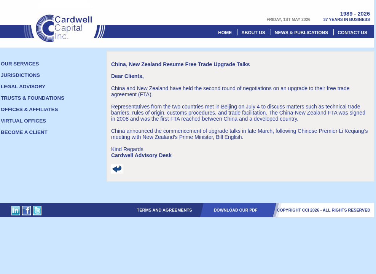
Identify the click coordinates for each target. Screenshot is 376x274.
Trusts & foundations (32, 98)
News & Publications (301, 32)
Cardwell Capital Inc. (64, 21)
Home (225, 32)
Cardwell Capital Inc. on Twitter (37, 210)
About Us (253, 32)
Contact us (352, 32)
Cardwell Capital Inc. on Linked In (15, 210)
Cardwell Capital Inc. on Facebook (26, 210)
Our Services (20, 64)
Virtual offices (23, 121)
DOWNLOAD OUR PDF (236, 210)
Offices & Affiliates (29, 109)
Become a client (24, 132)
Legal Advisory (23, 86)
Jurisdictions (20, 75)
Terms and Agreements (164, 210)
